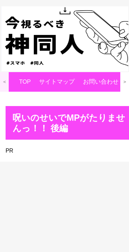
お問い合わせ (101, 81)
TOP (25, 81)
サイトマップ (57, 81)
